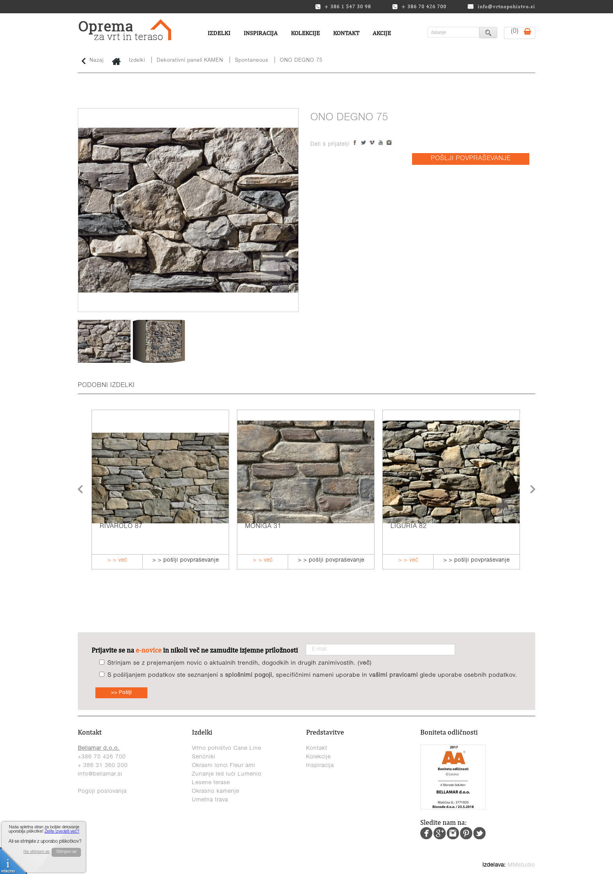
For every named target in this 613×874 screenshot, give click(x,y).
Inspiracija (261, 33)
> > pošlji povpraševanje (185, 560)
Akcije (382, 33)
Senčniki (203, 757)
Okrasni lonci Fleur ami (223, 766)
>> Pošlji (121, 692)
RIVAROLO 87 (121, 527)
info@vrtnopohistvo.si (501, 6)
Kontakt (346, 33)
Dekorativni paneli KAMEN (190, 60)
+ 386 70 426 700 (419, 6)
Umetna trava (210, 800)
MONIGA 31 (263, 527)
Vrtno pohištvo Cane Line (226, 748)
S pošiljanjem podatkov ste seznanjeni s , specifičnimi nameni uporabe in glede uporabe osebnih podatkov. (312, 675)
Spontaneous (251, 60)
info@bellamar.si (100, 774)
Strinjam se (66, 852)
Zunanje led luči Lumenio (227, 774)
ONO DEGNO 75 (301, 60)
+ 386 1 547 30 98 (343, 6)
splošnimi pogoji (248, 675)
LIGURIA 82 (409, 527)
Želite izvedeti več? (62, 831)
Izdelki (219, 33)
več (365, 663)
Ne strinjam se (36, 852)
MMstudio (521, 865)
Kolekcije (305, 33)
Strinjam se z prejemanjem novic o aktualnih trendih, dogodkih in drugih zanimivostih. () (240, 663)
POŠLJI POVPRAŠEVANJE (471, 159)
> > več (117, 560)
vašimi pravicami (393, 675)
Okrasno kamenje (215, 791)
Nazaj (93, 61)
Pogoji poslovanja (102, 791)
